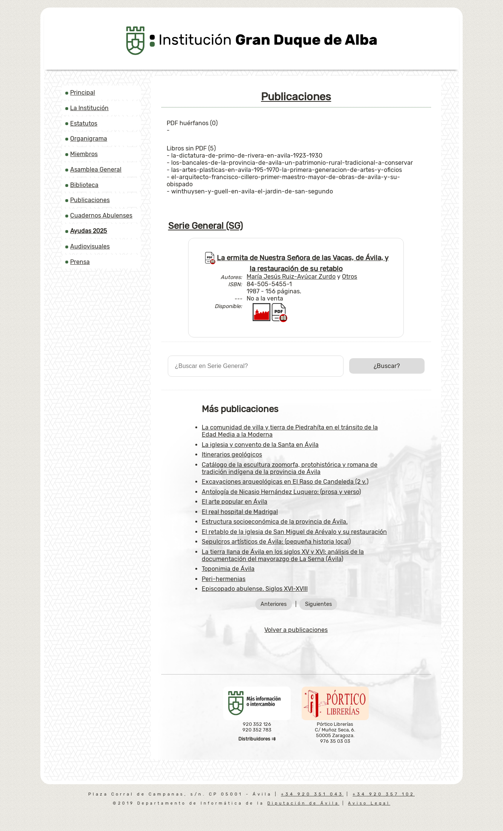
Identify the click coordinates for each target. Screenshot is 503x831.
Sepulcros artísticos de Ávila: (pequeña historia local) (276, 541)
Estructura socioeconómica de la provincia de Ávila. (275, 521)
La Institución (89, 108)
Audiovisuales (90, 246)
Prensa (80, 261)
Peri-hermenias (223, 579)
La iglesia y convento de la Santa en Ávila (260, 444)
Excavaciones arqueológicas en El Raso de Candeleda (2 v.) (285, 481)
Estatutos (83, 123)
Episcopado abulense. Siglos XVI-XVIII (255, 588)
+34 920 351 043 (312, 794)
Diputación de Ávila (303, 803)
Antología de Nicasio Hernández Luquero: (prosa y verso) (281, 491)
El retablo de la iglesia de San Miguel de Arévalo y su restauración (294, 531)
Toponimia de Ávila (228, 568)
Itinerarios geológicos (232, 454)
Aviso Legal (369, 803)
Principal (82, 92)
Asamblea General (95, 169)
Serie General (205, 226)
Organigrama (88, 138)
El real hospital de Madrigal (240, 511)
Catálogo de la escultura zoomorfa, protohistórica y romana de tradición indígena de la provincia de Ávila (289, 468)
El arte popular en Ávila (234, 501)
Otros (349, 276)
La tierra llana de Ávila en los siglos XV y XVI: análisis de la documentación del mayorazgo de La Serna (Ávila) (283, 555)
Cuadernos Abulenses (101, 215)
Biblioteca (84, 185)
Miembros (84, 154)
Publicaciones (90, 200)
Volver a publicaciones (296, 629)
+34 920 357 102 (384, 794)
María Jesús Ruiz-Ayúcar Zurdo (291, 276)
